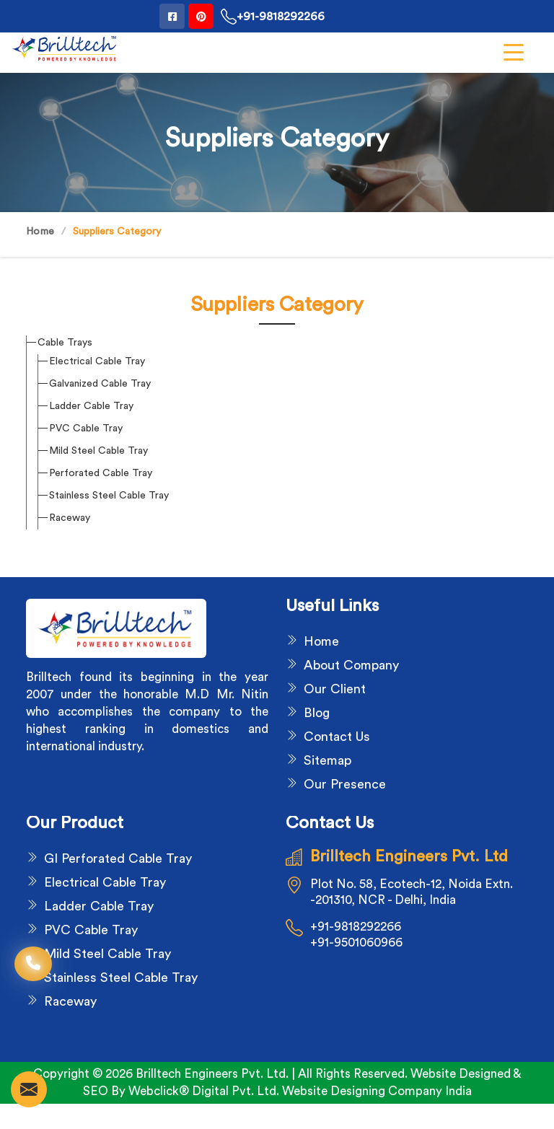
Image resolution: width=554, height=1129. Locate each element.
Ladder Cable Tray (91, 406)
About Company (351, 665)
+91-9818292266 (273, 17)
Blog (317, 712)
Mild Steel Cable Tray (98, 451)
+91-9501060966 (356, 942)
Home (40, 232)
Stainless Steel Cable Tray (109, 496)
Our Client (335, 688)
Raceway (69, 518)
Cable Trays (65, 343)
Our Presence (345, 784)
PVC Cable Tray (86, 428)
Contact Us (337, 736)
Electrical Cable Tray (97, 361)
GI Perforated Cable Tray (118, 858)
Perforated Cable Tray (100, 473)
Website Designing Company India (377, 1091)
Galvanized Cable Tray (100, 384)
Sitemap (327, 760)
